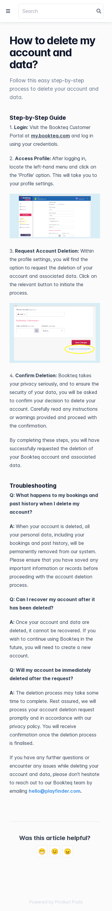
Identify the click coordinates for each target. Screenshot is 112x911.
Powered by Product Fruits (56, 901)
